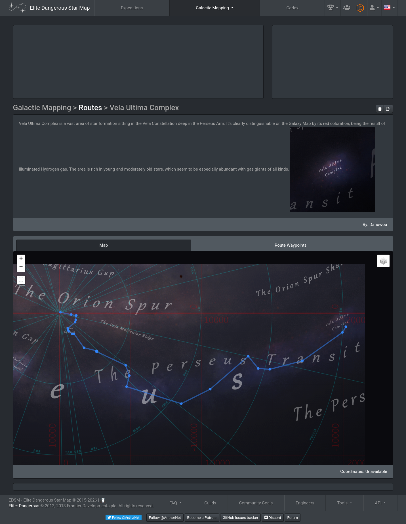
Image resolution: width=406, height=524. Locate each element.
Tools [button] (343, 503)
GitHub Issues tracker (240, 517)
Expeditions (132, 8)
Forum (292, 517)
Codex (292, 8)
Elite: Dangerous (24, 505)
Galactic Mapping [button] (213, 8)
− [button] (21, 267)
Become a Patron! (202, 517)
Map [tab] (103, 245)
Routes (91, 107)
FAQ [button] (173, 503)
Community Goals (256, 503)
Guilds (210, 503)
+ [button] (21, 259)
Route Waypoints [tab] (290, 245)
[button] (333, 8)
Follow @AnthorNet (165, 517)
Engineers (305, 503)
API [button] (378, 503)
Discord (272, 517)
